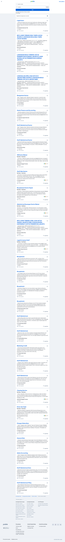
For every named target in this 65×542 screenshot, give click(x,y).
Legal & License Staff (23, 240)
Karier (17, 527)
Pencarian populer (19, 499)
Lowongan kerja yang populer (43, 503)
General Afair (21, 438)
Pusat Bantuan (18, 529)
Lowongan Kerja (30, 527)
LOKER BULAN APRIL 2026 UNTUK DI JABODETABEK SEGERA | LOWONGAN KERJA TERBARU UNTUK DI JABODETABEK (30, 77)
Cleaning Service (22, 390)
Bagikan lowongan (30, 526)
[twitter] (58, 525)
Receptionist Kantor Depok (25, 188)
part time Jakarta (30, 506)
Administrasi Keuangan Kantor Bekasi (28, 204)
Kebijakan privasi (14, 539)
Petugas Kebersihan (23, 423)
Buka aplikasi (61, 1)
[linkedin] (61, 525)
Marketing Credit (22, 346)
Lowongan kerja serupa (20, 531)
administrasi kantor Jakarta (20, 506)
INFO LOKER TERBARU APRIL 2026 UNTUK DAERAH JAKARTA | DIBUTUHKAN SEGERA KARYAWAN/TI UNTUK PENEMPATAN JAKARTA (31, 222)
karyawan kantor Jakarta (20, 512)
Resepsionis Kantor (22, 95)
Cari (32, 9)
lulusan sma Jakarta (30, 505)
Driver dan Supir (21, 407)
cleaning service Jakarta (31, 512)
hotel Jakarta (29, 515)
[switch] (48, 15)
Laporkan (45, 30)
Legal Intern (20, 20)
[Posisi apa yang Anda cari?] (32, 4)
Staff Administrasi (22, 316)
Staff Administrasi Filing (24, 483)
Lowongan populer (42, 526)
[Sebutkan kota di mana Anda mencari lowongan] (32, 7)
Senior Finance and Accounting (26, 110)
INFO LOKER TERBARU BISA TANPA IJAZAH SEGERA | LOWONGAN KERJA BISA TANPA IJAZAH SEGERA (29, 37)
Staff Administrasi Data (24, 468)
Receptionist (20, 256)
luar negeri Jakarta (30, 503)
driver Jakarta (29, 508)
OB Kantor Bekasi (22, 155)
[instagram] (55, 525)
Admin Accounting (22, 453)
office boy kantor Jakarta (20, 505)
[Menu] (1, 1)
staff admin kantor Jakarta (20, 508)
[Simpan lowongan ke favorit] (47, 21)
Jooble (61, 539)
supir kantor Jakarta (19, 503)
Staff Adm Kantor (22, 171)
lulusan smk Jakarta (30, 509)
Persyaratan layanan (6, 539)
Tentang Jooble (19, 526)
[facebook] (53, 525)
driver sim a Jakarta (30, 516)
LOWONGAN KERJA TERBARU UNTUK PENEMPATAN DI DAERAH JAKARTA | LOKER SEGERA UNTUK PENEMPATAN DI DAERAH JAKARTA (30, 57)
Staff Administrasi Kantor (24, 125)
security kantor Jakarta (20, 509)
